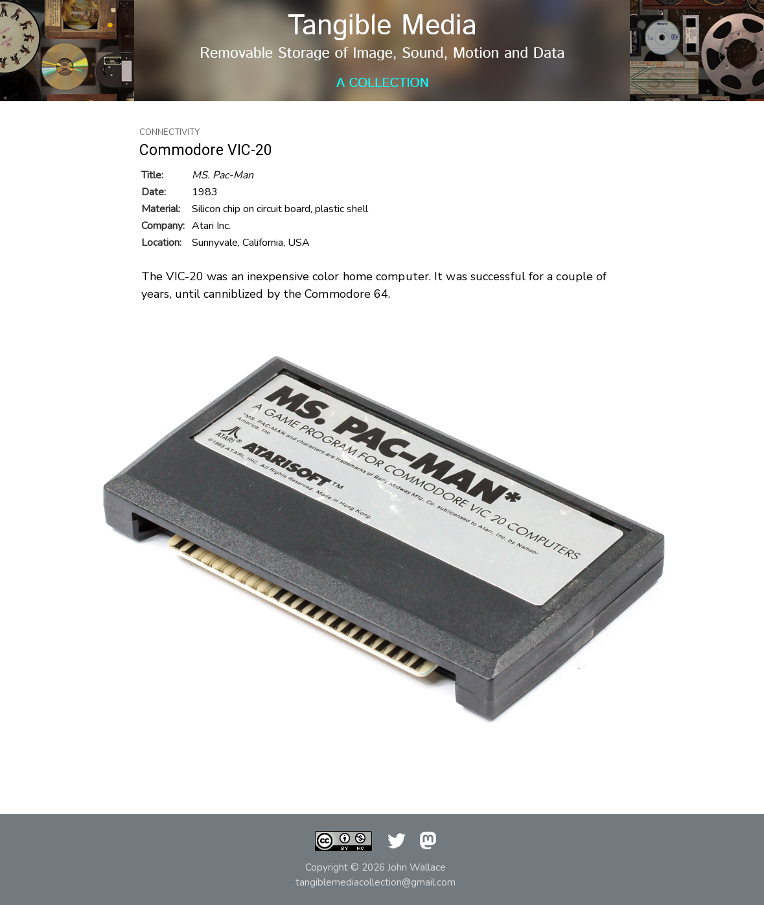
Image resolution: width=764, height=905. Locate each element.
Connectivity (169, 132)
